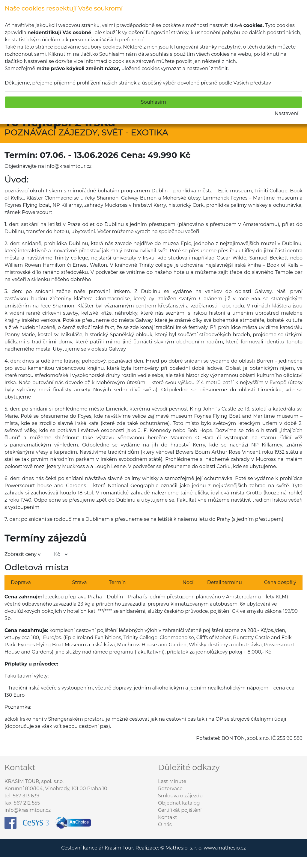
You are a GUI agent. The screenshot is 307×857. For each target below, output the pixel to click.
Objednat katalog (179, 803)
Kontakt (167, 817)
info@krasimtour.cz (27, 810)
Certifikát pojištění (180, 810)
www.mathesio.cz (225, 848)
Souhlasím (153, 102)
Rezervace (170, 788)
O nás (165, 824)
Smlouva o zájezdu (180, 796)
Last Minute (172, 781)
